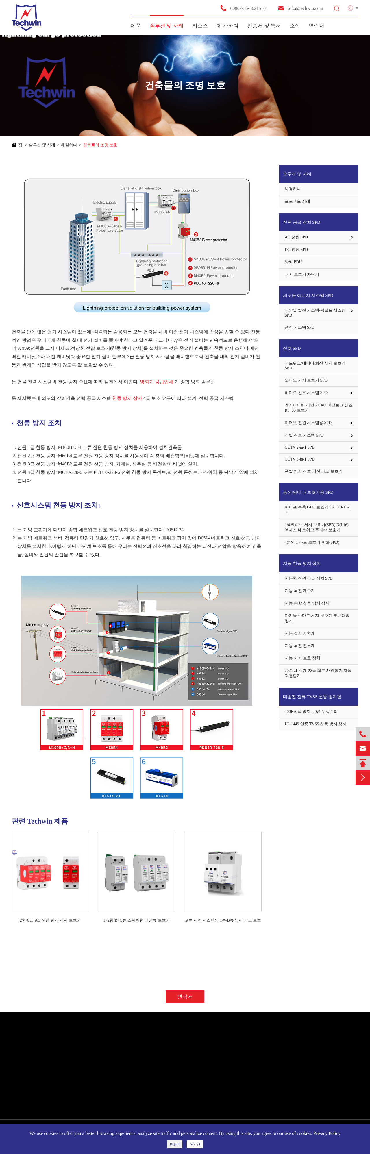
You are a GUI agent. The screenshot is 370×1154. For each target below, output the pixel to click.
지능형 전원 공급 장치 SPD (309, 578)
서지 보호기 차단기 (302, 274)
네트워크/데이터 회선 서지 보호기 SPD (315, 365)
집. (20, 145)
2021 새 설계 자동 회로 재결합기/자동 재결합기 (318, 673)
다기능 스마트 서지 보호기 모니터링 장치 (317, 618)
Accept (195, 1144)
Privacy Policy (327, 1133)
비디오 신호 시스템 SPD (306, 393)
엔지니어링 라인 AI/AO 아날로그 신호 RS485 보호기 (319, 408)
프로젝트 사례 (297, 201)
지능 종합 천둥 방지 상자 (307, 603)
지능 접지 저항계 (300, 633)
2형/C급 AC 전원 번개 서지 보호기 (50, 920)
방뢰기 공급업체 (157, 381)
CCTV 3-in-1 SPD (300, 459)
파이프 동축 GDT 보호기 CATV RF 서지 (318, 510)
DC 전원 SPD (296, 249)
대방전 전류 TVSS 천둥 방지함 (312, 696)
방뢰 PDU (293, 262)
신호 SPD (292, 348)
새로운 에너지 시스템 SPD (308, 295)
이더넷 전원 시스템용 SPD (308, 423)
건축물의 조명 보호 (100, 145)
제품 (136, 26)
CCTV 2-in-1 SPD (300, 447)
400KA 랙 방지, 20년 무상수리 (311, 711)
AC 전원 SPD (296, 237)
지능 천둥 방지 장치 (302, 563)
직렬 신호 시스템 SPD (304, 435)
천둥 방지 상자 (127, 398)
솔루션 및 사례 (167, 26)
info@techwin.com (300, 8)
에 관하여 (228, 26)
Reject (174, 1144)
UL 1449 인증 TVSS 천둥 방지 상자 (315, 724)
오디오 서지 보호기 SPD (306, 380)
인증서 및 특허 (264, 26)
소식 (295, 26)
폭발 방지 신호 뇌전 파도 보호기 (314, 471)
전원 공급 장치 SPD (301, 222)
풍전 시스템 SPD (299, 327)
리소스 (200, 26)
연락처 (316, 26)
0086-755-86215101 (244, 8)
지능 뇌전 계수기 (300, 591)
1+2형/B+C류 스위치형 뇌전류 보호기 (136, 920)
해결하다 (69, 145)
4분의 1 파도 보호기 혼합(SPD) (312, 542)
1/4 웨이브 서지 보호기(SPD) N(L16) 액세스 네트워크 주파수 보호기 (317, 527)
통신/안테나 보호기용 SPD (308, 492)
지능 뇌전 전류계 (300, 645)
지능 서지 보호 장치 (302, 658)
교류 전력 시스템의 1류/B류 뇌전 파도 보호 (222, 920)
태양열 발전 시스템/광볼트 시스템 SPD (315, 312)
